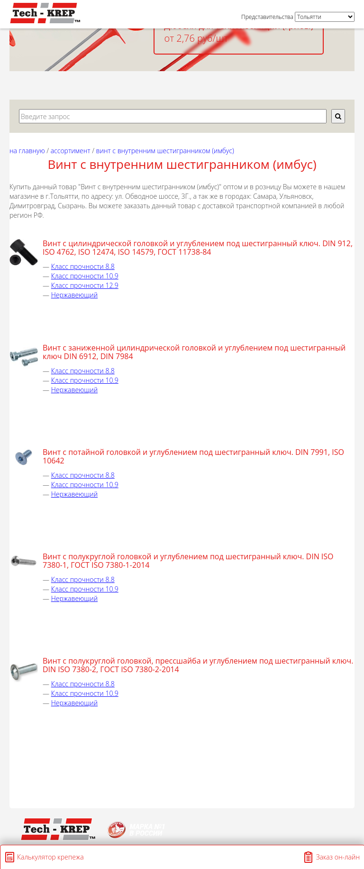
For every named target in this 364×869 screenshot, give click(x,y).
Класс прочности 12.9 (84, 285)
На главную (27, 150)
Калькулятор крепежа (50, 856)
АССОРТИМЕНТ (71, 150)
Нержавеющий (74, 294)
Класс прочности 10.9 (84, 275)
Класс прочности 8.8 (83, 266)
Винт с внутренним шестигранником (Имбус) (165, 150)
